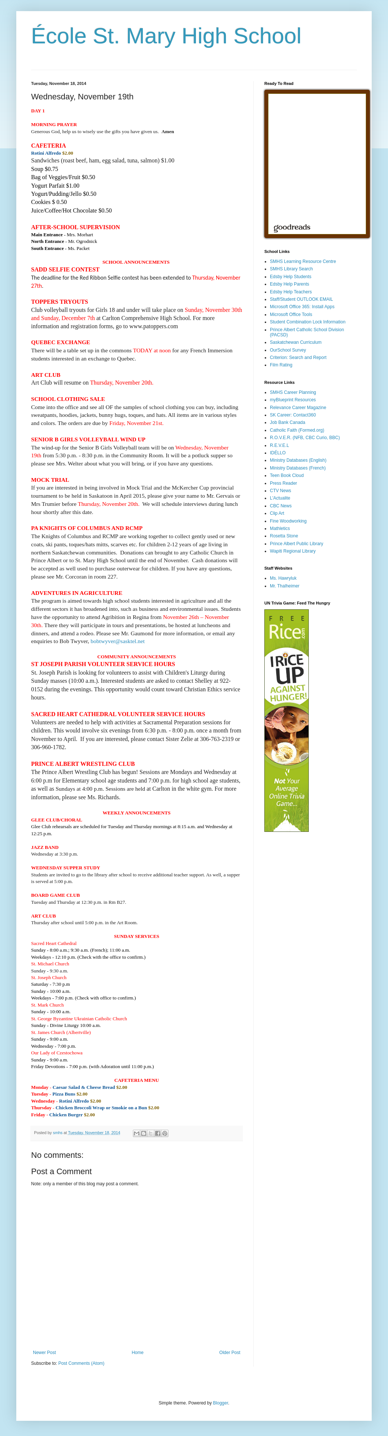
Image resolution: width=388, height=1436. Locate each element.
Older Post (229, 1352)
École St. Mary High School (166, 35)
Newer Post (44, 1352)
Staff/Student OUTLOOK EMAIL (301, 299)
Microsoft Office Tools (291, 314)
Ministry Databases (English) (298, 460)
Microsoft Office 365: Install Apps (302, 306)
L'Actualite (280, 498)
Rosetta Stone (284, 535)
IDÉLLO (278, 452)
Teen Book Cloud (287, 475)
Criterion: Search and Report (298, 357)
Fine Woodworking (288, 521)
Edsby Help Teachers (291, 291)
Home (138, 1352)
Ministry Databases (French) (298, 468)
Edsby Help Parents (289, 284)
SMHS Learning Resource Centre (303, 261)
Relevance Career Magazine (298, 407)
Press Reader (283, 483)
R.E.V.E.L (279, 445)
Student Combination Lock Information (307, 322)
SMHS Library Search (291, 268)
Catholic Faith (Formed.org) (297, 430)
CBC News (281, 505)
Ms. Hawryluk (283, 578)
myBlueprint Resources (293, 399)
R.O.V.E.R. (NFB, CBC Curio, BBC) (305, 437)
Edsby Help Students (290, 276)
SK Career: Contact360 (293, 415)
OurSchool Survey (288, 350)
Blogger (220, 1403)
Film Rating (281, 365)
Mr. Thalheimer (285, 586)
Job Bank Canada (287, 422)
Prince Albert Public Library (296, 543)
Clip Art (277, 513)
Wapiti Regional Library (293, 551)
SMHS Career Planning (293, 392)
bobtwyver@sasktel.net (118, 641)
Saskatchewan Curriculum (295, 342)
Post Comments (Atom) (81, 1363)
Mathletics (280, 528)
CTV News (280, 490)
